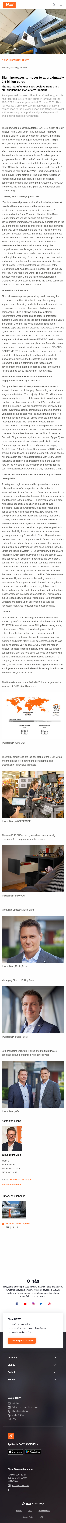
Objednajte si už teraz (22, 1341)
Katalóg (15, 1403)
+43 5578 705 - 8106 (21, 1179)
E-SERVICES (18, 1415)
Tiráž (30, 1511)
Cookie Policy (27, 1517)
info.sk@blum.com (20, 1485)
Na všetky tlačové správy (15, 60)
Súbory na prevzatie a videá (24, 1407)
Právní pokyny (44, 1511)
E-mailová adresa (11, 1184)
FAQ (14, 1419)
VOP (42, 1517)
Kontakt (19, 1511)
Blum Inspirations (20, 1411)
